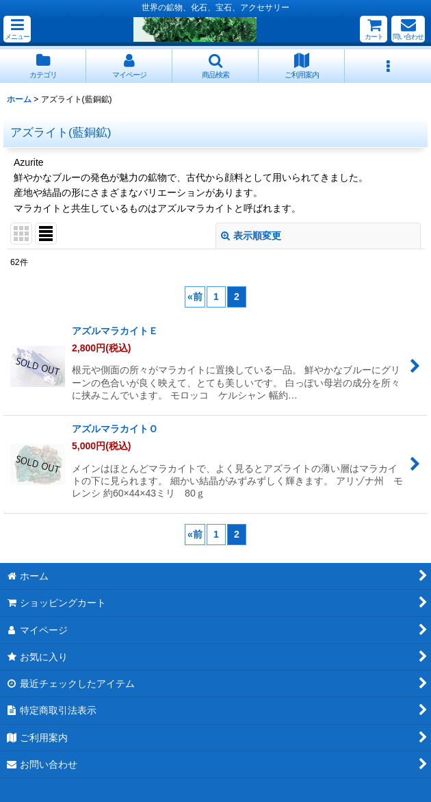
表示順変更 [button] (251, 235)
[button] (17, 29)
